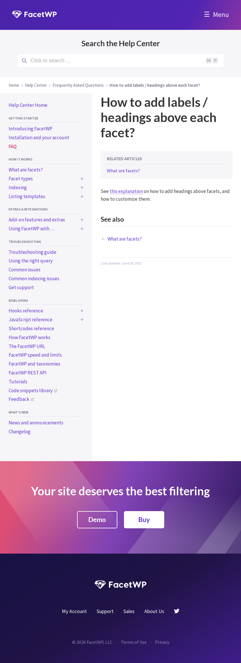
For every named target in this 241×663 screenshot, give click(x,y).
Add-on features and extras (37, 220)
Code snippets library (31, 390)
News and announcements (36, 423)
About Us (154, 611)
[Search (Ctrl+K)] (120, 60)
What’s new (18, 412)
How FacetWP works (29, 337)
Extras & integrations (28, 209)
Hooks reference (26, 311)
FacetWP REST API (28, 373)
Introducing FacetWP (30, 128)
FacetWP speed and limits (35, 355)
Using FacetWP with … (32, 228)
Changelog (19, 431)
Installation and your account (39, 137)
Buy (144, 519)
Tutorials (18, 381)
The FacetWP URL (27, 346)
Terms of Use (134, 642)
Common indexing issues (34, 278)
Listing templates (27, 196)
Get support (21, 287)
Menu (221, 14)
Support (105, 611)
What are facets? (26, 170)
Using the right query (31, 261)
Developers (18, 300)
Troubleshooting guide (32, 252)
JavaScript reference (30, 319)
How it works (20, 159)
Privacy (162, 642)
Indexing (18, 187)
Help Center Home (28, 105)
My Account (74, 611)
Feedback (19, 399)
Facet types (21, 178)
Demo (97, 519)
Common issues (25, 269)
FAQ (13, 146)
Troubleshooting (25, 241)
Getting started (23, 118)
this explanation (126, 191)
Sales (129, 611)
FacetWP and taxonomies (34, 364)
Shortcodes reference (31, 328)
